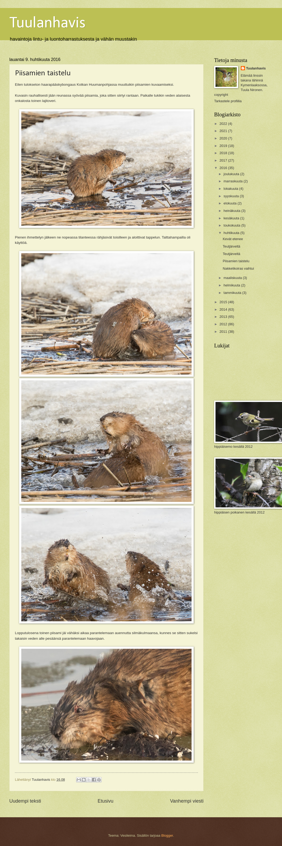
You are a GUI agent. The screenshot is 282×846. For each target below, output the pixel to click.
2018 (223, 153)
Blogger (167, 835)
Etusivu (105, 801)
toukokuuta (232, 225)
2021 (223, 131)
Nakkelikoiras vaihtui (238, 268)
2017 (223, 160)
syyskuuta (231, 196)
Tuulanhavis (47, 23)
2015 (223, 302)
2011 (223, 332)
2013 (223, 317)
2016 (223, 168)
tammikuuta (232, 293)
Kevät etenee (233, 239)
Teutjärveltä (231, 246)
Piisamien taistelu (236, 261)
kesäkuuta (231, 218)
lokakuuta (231, 189)
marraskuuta (233, 181)
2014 (223, 309)
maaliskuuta (233, 278)
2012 (223, 324)
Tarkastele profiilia (228, 101)
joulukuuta (231, 174)
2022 (223, 124)
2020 (223, 138)
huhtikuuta (231, 233)
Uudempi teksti (25, 801)
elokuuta (230, 203)
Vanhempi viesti (187, 801)
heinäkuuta (232, 211)
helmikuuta (232, 285)
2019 (223, 146)
